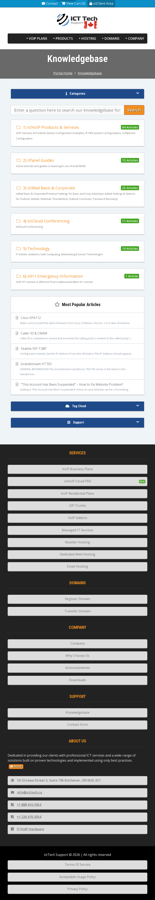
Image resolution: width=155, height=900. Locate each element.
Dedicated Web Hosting (77, 554)
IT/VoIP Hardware (27, 829)
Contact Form (77, 724)
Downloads (77, 680)
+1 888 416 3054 (26, 804)
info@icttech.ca (26, 792)
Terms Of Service (77, 864)
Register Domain (77, 599)
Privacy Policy (77, 889)
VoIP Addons (77, 518)
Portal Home (62, 73)
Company (136, 38)
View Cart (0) (73, 3)
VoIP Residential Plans (77, 493)
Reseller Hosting (77, 542)
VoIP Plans (38, 38)
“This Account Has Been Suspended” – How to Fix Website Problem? (77, 387)
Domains (112, 38)
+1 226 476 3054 (26, 817)
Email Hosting (77, 566)
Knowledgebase (90, 73)
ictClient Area (101, 3)
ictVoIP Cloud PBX (77, 481)
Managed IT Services (77, 530)
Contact (50, 3)
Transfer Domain (77, 611)
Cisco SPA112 (77, 321)
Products (64, 38)
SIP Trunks (77, 505)
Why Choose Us (77, 655)
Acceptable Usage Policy (77, 877)
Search (134, 110)
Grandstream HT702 (77, 369)
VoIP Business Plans (77, 469)
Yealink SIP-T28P (77, 351)
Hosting (88, 38)
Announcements (77, 667)
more (16, 766)
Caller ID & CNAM (77, 336)
